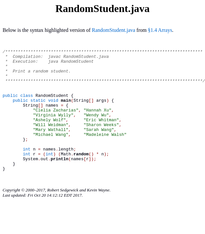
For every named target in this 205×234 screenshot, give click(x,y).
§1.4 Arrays (160, 30)
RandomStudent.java (113, 30)
